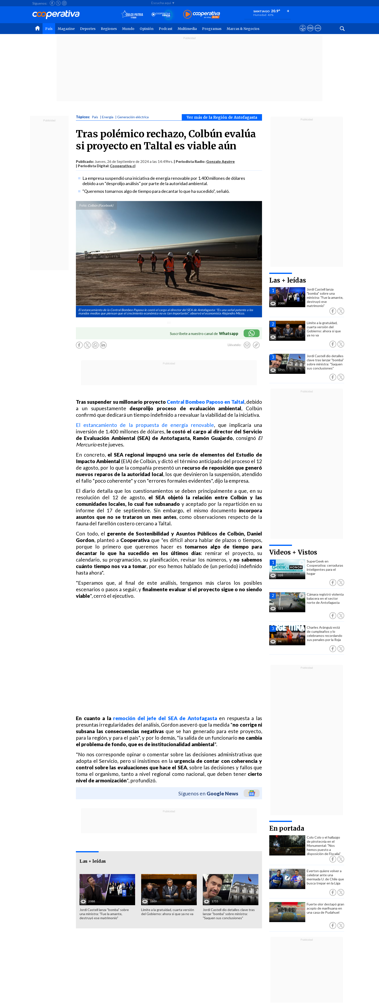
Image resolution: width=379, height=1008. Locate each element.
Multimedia (187, 29)
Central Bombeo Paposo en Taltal (205, 402)
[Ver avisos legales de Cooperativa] (302, 32)
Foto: (83, 205)
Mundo (128, 29)
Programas (211, 29)
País (48, 29)
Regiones (109, 29)
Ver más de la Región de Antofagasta (222, 117)
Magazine (66, 29)
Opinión (146, 29)
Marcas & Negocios (243, 29)
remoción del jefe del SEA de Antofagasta (165, 718)
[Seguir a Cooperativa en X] (58, 3)
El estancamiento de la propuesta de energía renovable (145, 425)
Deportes (87, 29)
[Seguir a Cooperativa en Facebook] (52, 3)
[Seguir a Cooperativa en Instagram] (64, 3)
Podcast (165, 29)
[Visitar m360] (310, 32)
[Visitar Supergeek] (317, 32)
